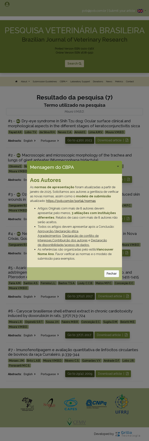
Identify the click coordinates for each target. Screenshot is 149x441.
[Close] (118, 166)
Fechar (112, 273)
